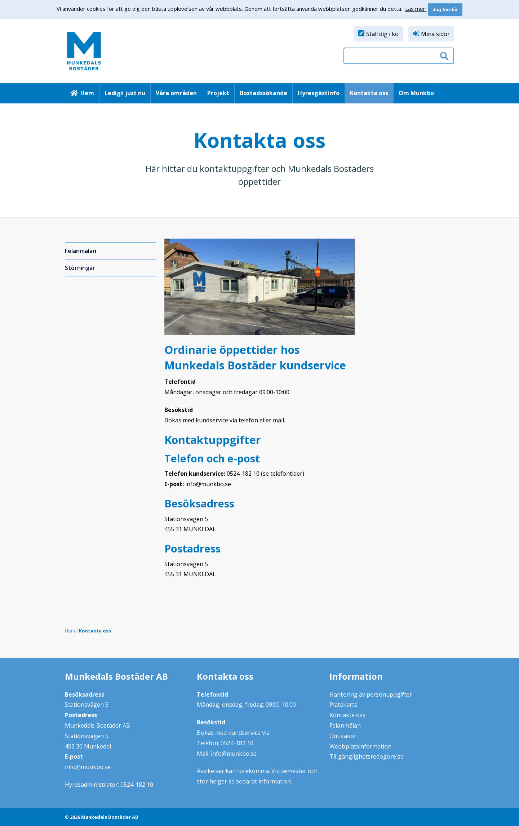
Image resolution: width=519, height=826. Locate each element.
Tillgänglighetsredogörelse (366, 756)
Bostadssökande (263, 93)
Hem (87, 93)
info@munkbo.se (88, 767)
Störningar (80, 268)
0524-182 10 (136, 785)
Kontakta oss (369, 93)
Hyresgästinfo (319, 93)
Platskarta (343, 705)
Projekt (218, 93)
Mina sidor (435, 34)
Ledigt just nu (125, 93)
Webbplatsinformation (360, 746)
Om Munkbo (416, 93)
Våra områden (176, 93)
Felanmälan (80, 251)
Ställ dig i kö (382, 34)
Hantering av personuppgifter (370, 694)
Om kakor (342, 736)
